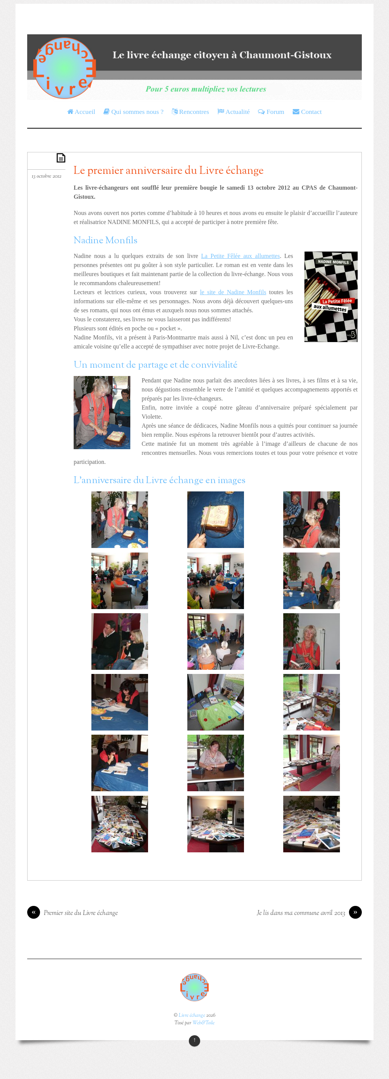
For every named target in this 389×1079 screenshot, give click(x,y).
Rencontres (190, 111)
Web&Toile (204, 1023)
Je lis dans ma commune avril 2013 (309, 913)
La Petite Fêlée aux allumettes (240, 256)
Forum (271, 111)
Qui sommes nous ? (133, 111)
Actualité (234, 111)
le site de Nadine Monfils (233, 292)
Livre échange (192, 1015)
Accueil (81, 111)
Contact (307, 111)
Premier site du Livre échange (72, 913)
